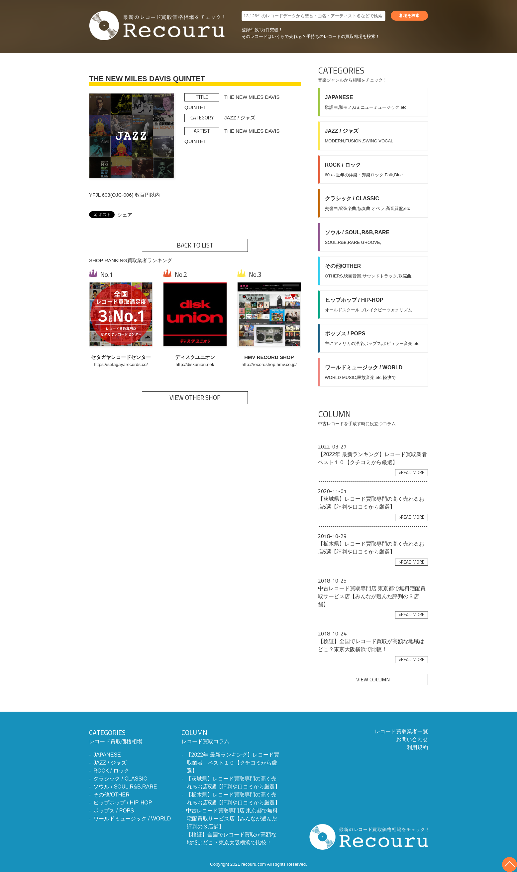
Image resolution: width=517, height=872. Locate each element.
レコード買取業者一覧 (401, 731)
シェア (124, 215)
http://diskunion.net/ (194, 364)
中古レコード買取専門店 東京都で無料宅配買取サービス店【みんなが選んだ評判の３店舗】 (232, 818)
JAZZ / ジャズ (110, 763)
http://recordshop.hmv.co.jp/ (269, 364)
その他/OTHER (111, 794)
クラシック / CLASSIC (120, 779)
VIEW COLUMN (373, 679)
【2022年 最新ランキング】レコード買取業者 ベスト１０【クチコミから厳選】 (232, 763)
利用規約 (417, 747)
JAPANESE (107, 755)
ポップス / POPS (113, 810)
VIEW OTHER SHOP (195, 397)
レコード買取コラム (231, 736)
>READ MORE (411, 472)
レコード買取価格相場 (130, 736)
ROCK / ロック (111, 771)
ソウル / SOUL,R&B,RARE (125, 786)
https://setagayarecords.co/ (121, 364)
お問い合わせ (412, 739)
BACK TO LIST (195, 245)
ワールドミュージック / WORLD (132, 818)
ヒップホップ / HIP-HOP (122, 802)
